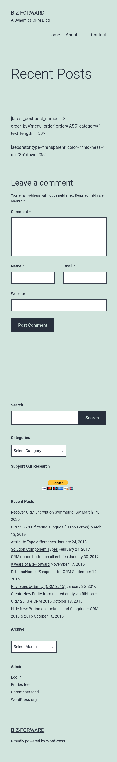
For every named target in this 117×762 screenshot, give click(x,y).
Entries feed (21, 684)
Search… (18, 405)
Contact (98, 34)
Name (17, 266)
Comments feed (25, 692)
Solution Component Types (34, 549)
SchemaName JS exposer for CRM (41, 571)
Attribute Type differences (33, 542)
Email (69, 266)
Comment (21, 211)
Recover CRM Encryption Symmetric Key (46, 512)
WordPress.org (24, 699)
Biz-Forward (27, 13)
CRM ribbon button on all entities (39, 556)
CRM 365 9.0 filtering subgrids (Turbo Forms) (50, 527)
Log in (16, 677)
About (71, 34)
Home (54, 34)
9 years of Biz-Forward (30, 564)
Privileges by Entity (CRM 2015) (38, 586)
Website (18, 293)
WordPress (55, 741)
